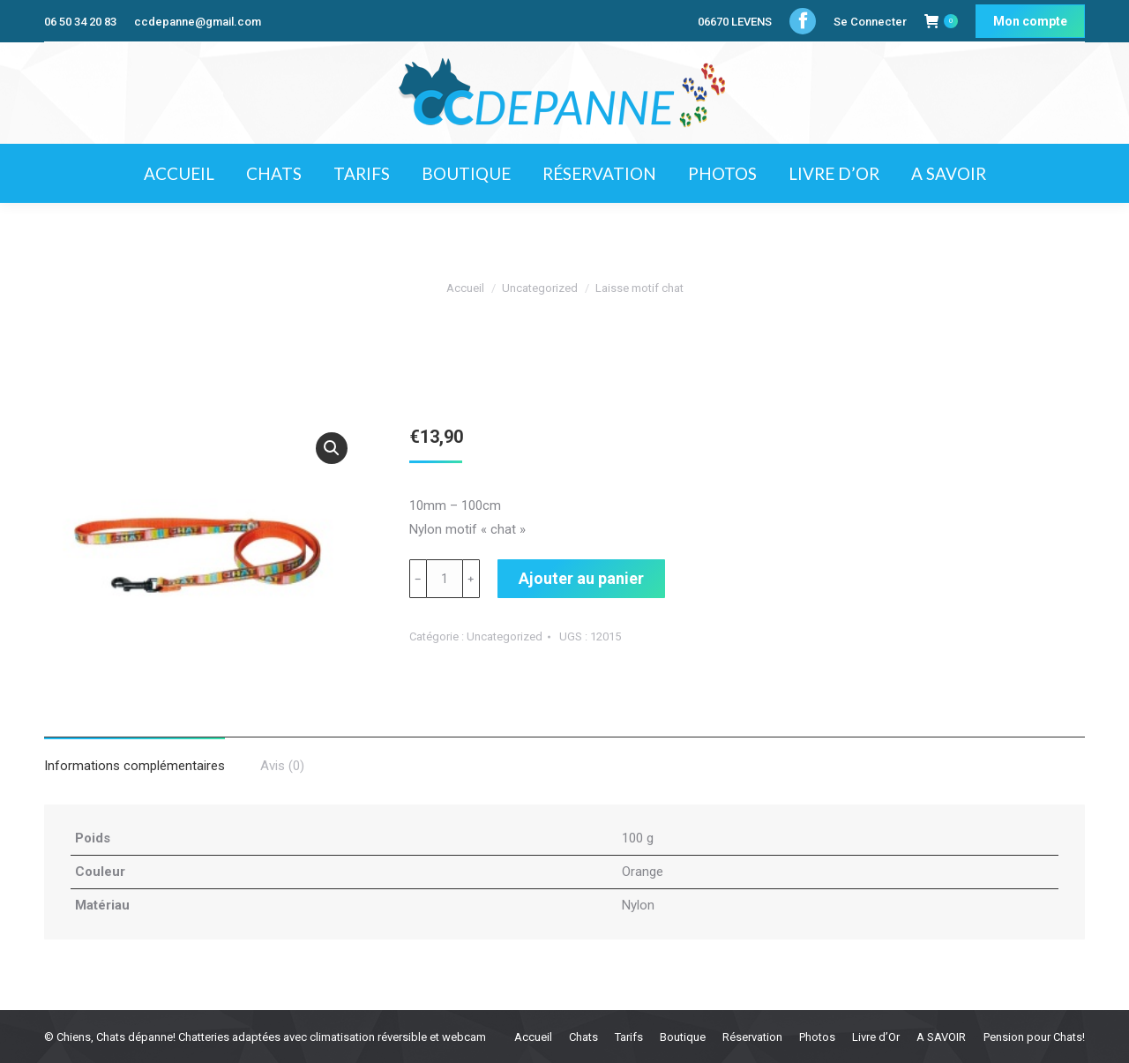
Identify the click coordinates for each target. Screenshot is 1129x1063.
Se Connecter (870, 21)
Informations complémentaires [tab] (134, 766)
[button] (332, 448)
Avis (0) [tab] (282, 766)
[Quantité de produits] (444, 578)
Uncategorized (504, 636)
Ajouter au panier (581, 578)
